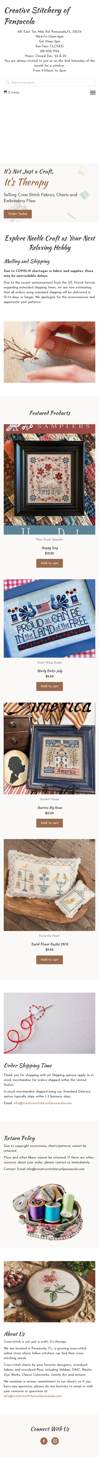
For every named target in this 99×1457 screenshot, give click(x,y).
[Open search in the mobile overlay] (49, 82)
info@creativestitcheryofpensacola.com (43, 1103)
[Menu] (93, 92)
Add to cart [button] (49, 563)
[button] (44, 1441)
